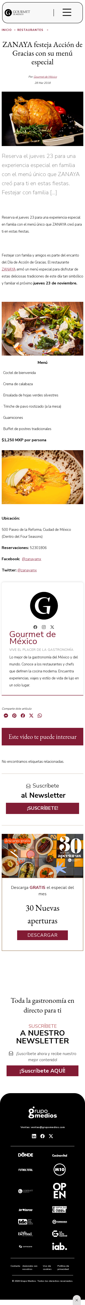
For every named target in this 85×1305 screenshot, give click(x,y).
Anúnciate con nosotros (29, 1268)
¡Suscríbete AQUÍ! (42, 1071)
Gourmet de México (45, 77)
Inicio (9, 30)
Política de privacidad (63, 1268)
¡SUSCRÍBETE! (42, 808)
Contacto (15, 1266)
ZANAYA (9, 269)
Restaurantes (33, 30)
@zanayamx (31, 559)
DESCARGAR (42, 935)
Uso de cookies (47, 1268)
